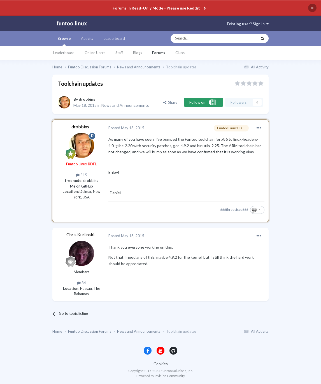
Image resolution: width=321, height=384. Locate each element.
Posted (126, 128)
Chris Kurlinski (80, 234)
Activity (87, 38)
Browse (64, 41)
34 (81, 283)
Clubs (180, 52)
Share (170, 102)
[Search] (203, 38)
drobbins (87, 99)
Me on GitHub (81, 186)
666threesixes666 (234, 209)
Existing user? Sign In (248, 24)
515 (81, 175)
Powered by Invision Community (160, 376)
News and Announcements (125, 105)
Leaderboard (64, 52)
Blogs (137, 52)
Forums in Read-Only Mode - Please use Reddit (156, 8)
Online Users (95, 52)
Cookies (160, 363)
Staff (119, 52)
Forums (158, 52)
